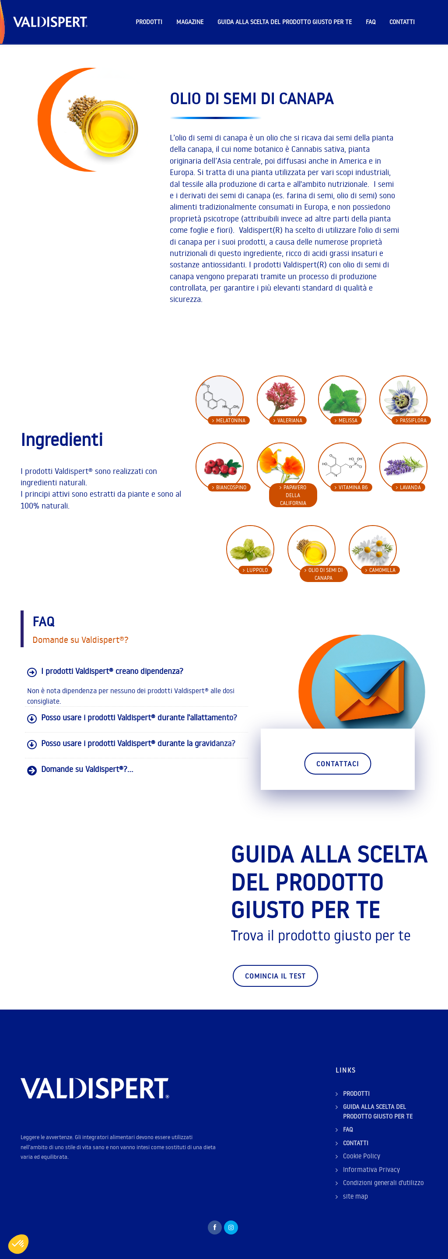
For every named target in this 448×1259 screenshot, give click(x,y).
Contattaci (337, 763)
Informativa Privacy (371, 1169)
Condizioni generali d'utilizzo (383, 1182)
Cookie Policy (361, 1156)
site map (355, 1196)
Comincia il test (275, 975)
